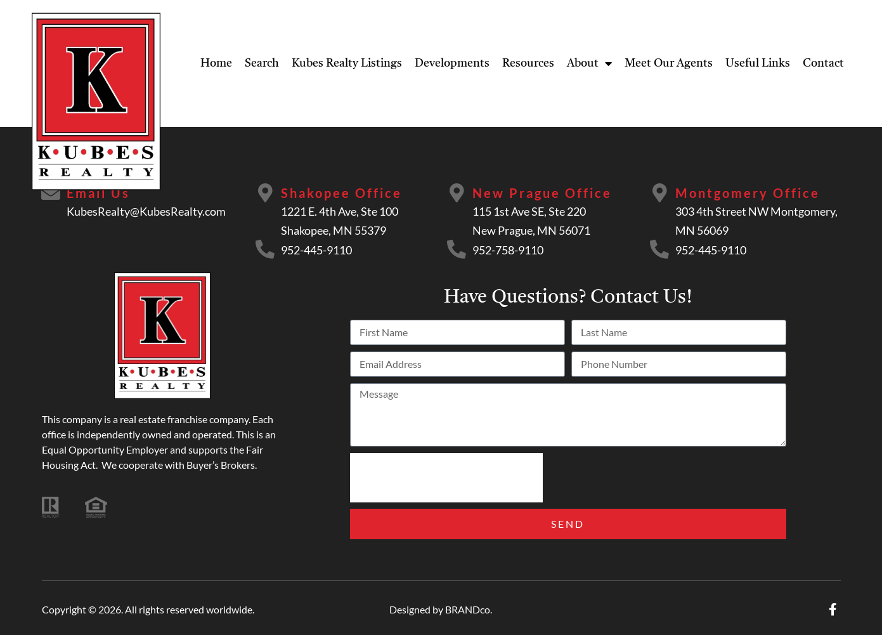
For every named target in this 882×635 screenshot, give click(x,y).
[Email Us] (51, 193)
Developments (452, 63)
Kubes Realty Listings (347, 63)
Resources (528, 63)
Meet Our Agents (669, 63)
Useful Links (757, 63)
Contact (823, 63)
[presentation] (446, 477)
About (589, 63)
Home (216, 63)
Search (262, 63)
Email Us (99, 192)
